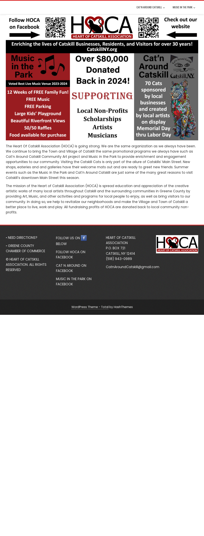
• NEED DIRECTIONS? (21, 237)
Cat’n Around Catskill (150, 7)
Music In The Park (184, 7)
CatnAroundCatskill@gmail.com (132, 267)
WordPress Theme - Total (90, 307)
